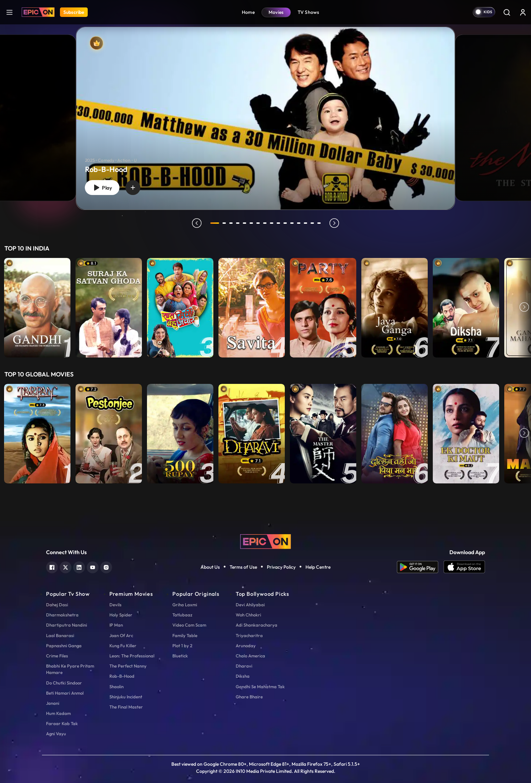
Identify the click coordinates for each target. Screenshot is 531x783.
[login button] (523, 12)
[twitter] (65, 566)
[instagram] (106, 566)
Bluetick (180, 655)
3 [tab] (231, 223)
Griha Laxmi (184, 604)
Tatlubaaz (182, 614)
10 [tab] (278, 223)
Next (524, 307)
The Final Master (126, 707)
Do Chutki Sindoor (64, 683)
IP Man (116, 625)
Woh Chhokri (248, 614)
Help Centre (318, 567)
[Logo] (38, 12)
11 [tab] (285, 223)
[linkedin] (79, 566)
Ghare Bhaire (249, 696)
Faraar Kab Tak (62, 723)
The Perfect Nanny (128, 666)
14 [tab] (305, 223)
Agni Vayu (56, 733)
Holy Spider (120, 614)
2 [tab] (224, 223)
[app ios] (464, 567)
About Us (210, 567)
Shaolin (116, 686)
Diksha (243, 676)
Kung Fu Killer (122, 645)
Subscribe (73, 12)
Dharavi (244, 666)
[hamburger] (9, 12)
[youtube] (93, 566)
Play (102, 187)
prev (196, 223)
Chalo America (250, 655)
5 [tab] (244, 223)
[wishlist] (132, 187)
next (334, 223)
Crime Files (57, 655)
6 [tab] (251, 223)
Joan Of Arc (121, 635)
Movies (276, 12)
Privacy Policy (281, 567)
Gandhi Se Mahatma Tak (260, 686)
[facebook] (52, 566)
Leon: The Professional (131, 655)
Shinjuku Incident (125, 696)
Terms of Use (243, 567)
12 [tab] (292, 223)
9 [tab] (271, 223)
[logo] (265, 540)
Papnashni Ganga (64, 645)
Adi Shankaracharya (256, 625)
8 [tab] (265, 223)
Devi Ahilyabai (250, 604)
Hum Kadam (58, 713)
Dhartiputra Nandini (66, 625)
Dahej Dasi (57, 604)
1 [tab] (214, 223)
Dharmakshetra (62, 614)
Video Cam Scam (189, 625)
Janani (52, 703)
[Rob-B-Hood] (265, 118)
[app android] (420, 567)
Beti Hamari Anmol (65, 693)
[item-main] (37, 307)
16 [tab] (319, 223)
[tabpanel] (265, 112)
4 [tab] (237, 223)
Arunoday (246, 645)
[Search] (506, 12)
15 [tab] (312, 223)
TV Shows (308, 12)
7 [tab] (258, 223)
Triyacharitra (249, 635)
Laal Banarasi (60, 635)
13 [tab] (298, 223)
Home (248, 12)
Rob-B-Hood (121, 676)
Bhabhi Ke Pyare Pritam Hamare (70, 669)
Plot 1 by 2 (182, 645)
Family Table (184, 635)
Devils (115, 604)
